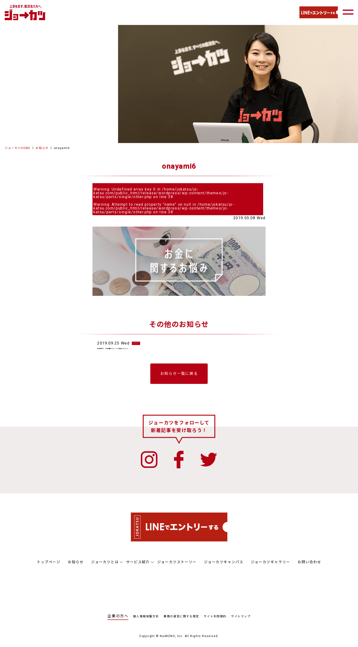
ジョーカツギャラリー (270, 567)
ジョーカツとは (105, 567)
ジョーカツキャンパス (223, 567)
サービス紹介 (138, 567)
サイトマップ (241, 621)
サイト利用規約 (215, 621)
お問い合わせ (309, 567)
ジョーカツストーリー (177, 567)
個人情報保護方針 (146, 621)
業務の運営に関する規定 (181, 621)
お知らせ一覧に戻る (179, 378)
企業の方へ (117, 621)
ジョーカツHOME (17, 148)
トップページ (48, 567)
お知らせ (42, 148)
